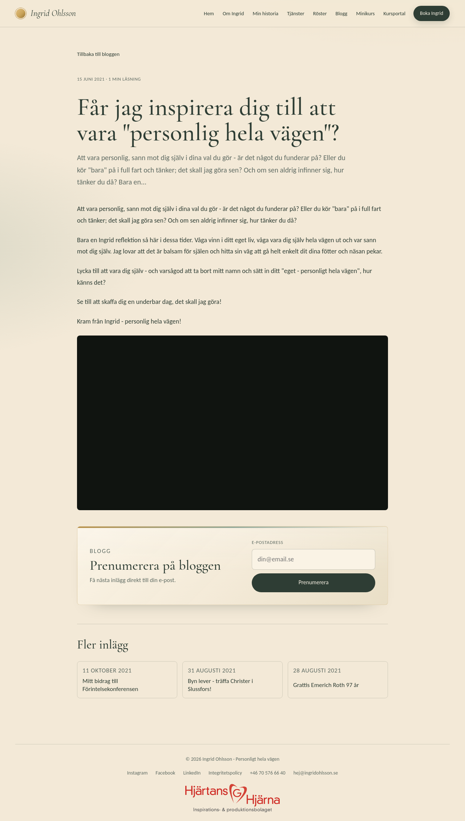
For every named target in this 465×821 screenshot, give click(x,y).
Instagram (137, 773)
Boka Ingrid (431, 13)
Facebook (165, 773)
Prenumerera (314, 582)
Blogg (342, 13)
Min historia (266, 13)
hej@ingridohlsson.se (316, 773)
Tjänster (295, 13)
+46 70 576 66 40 (268, 773)
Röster (320, 13)
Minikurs (365, 13)
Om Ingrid (233, 13)
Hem (209, 13)
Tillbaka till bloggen (98, 54)
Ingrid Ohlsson (45, 13)
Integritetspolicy (225, 773)
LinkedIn (192, 773)
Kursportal (394, 13)
